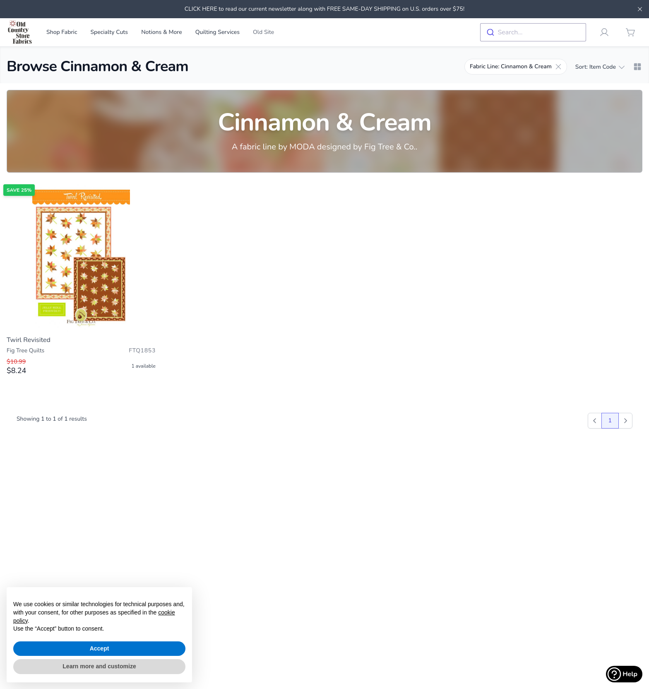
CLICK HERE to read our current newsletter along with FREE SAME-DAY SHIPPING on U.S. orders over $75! (324, 9)
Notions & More (161, 32)
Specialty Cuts (109, 32)
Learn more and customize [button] (99, 666)
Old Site (263, 32)
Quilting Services (217, 32)
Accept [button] (99, 648)
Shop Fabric (61, 32)
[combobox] (533, 32)
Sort (599, 67)
